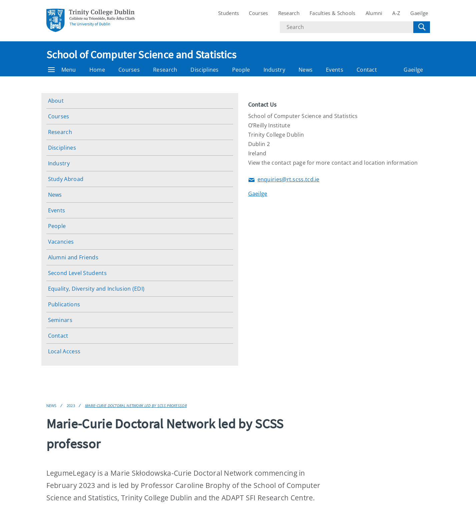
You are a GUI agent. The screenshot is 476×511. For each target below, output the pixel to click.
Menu (62, 69)
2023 (71, 405)
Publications (64, 304)
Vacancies (61, 241)
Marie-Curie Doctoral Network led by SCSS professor (136, 405)
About (56, 100)
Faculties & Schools (333, 13)
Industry (274, 69)
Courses (258, 13)
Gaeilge (419, 13)
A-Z (396, 13)
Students (228, 13)
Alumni (374, 13)
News (306, 69)
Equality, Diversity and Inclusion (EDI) (96, 288)
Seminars (60, 320)
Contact (367, 69)
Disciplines (204, 69)
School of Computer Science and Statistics (141, 54)
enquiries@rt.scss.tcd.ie (284, 180)
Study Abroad (66, 179)
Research (289, 13)
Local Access (64, 351)
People (241, 69)
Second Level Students (77, 273)
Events (334, 69)
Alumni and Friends (73, 257)
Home (97, 69)
